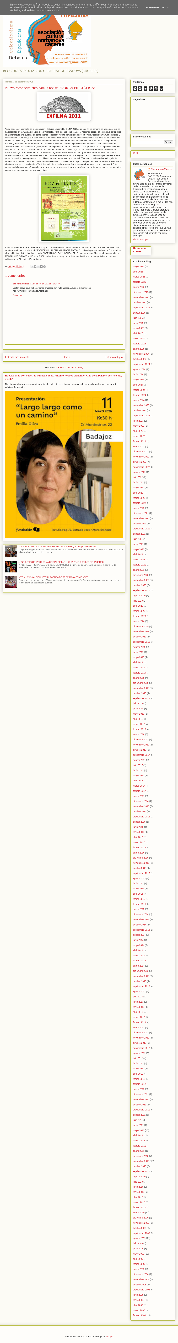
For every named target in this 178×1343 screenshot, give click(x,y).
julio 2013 (138, 996)
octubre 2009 (139, 1228)
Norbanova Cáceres (161, 169)
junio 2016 (138, 827)
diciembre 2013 (141, 971)
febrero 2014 (139, 960)
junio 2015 (138, 883)
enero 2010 (139, 1212)
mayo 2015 (138, 888)
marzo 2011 (139, 1140)
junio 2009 (138, 1248)
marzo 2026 (139, 276)
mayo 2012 (138, 1068)
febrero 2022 (139, 503)
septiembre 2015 (141, 873)
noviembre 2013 (141, 976)
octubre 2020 (139, 585)
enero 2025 (139, 349)
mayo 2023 (138, 425)
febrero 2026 (139, 282)
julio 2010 (138, 1181)
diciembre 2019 (141, 626)
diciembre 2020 (141, 575)
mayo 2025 (138, 328)
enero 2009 (139, 1269)
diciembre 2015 (141, 857)
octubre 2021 (139, 523)
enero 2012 (139, 1089)
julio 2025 (138, 318)
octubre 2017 (139, 750)
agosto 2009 (139, 1238)
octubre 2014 (139, 924)
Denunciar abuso (139, 250)
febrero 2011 (139, 1145)
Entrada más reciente (17, 357)
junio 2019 (138, 652)
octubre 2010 (139, 1166)
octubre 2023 (139, 410)
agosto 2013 (139, 991)
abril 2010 (138, 1197)
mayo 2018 (138, 713)
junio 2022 (138, 482)
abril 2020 (138, 605)
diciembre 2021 (141, 513)
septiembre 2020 (141, 590)
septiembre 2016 (141, 816)
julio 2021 (138, 539)
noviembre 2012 (141, 1037)
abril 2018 (138, 719)
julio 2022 (138, 477)
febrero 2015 (139, 904)
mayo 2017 (138, 775)
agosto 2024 (139, 369)
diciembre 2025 (141, 292)
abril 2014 (138, 950)
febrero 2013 (139, 1022)
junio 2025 (138, 323)
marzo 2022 (139, 498)
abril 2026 (138, 271)
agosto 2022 (139, 472)
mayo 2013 (138, 1007)
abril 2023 (138, 431)
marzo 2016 (139, 842)
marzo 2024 (139, 390)
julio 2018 (138, 703)
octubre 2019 (139, 636)
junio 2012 (138, 1063)
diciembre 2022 (141, 451)
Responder (18, 295)
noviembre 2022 (141, 456)
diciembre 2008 (141, 1274)
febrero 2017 (139, 791)
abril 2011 (138, 1135)
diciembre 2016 (141, 801)
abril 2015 (138, 893)
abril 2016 (138, 837)
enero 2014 (139, 965)
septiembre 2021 (141, 528)
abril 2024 (138, 384)
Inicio (67, 357)
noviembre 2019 (141, 631)
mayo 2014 (138, 945)
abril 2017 (138, 780)
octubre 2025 (139, 302)
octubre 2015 (139, 868)
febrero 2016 (139, 847)
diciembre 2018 (141, 683)
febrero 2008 (139, 1315)
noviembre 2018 (141, 688)
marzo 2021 (139, 559)
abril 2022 (138, 492)
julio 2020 (138, 600)
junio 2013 (138, 1001)
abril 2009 (138, 1259)
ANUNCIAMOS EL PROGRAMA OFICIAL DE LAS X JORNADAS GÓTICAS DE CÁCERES (60, 562)
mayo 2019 (138, 657)
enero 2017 (139, 796)
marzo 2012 (139, 1079)
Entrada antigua (114, 357)
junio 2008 (138, 1295)
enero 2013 (139, 1027)
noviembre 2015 (141, 863)
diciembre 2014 (141, 914)
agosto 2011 (139, 1115)
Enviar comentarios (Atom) (70, 367)
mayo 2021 (138, 549)
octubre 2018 (139, 693)
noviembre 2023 (141, 405)
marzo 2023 (139, 436)
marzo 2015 (139, 899)
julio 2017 (138, 765)
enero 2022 (139, 508)
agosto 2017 (139, 760)
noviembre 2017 (141, 744)
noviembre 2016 (141, 806)
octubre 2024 (139, 359)
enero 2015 (139, 909)
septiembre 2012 (141, 1048)
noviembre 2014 (141, 919)
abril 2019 (138, 662)
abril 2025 (138, 333)
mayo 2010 (138, 1192)
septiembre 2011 (141, 1109)
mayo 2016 (138, 832)
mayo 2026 (138, 266)
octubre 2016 (139, 811)
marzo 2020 (139, 611)
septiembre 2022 (141, 467)
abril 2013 (138, 1012)
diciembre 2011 (141, 1094)
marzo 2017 (139, 785)
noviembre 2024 (141, 354)
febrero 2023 (139, 441)
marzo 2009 (139, 1264)
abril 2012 (138, 1073)
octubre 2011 (139, 1104)
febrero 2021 (139, 564)
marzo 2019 (139, 667)
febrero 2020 (139, 616)
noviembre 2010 (141, 1161)
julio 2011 (138, 1120)
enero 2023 (139, 446)
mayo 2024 (138, 379)
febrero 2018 (139, 729)
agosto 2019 (139, 647)
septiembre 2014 (141, 930)
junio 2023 (138, 420)
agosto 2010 (139, 1176)
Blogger (109, 1336)
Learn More (152, 7)
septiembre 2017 (141, 755)
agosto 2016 (139, 822)
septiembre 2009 (141, 1233)
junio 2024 (138, 374)
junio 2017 (138, 770)
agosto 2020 (139, 595)
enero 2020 (139, 621)
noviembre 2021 (141, 518)
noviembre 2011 (141, 1099)
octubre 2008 (139, 1284)
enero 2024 (139, 400)
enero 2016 (139, 852)
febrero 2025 (139, 343)
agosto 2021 (139, 534)
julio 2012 (138, 1058)
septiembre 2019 (141, 642)
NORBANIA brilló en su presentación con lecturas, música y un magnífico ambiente (57, 546)
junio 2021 (138, 544)
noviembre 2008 (141, 1279)
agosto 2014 (139, 935)
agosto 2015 (139, 878)
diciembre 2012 (141, 1032)
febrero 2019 (139, 672)
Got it (165, 7)
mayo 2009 (138, 1253)
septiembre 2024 (141, 364)
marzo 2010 (139, 1202)
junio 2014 (138, 940)
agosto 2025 (139, 312)
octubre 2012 (139, 1043)
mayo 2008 (138, 1300)
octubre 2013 (139, 981)
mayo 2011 (138, 1130)
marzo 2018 (139, 724)
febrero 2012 (139, 1084)
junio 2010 (138, 1186)
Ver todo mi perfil (141, 239)
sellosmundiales (21, 284)
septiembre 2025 (141, 307)
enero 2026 (139, 287)
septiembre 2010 (141, 1171)
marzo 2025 (139, 338)
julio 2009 (138, 1243)
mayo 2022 (138, 487)
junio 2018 (138, 708)
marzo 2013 (139, 1017)
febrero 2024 (139, 395)
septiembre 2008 (141, 1289)
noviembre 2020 (141, 580)
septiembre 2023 (141, 415)
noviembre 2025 (141, 297)
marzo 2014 (139, 955)
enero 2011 (139, 1151)
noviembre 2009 (141, 1223)
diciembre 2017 (141, 739)
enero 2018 (139, 734)
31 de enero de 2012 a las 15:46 (45, 284)
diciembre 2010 (141, 1156)
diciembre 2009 (141, 1217)
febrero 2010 (139, 1207)
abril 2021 (138, 554)
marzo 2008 (139, 1310)
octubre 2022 (139, 462)
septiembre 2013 (141, 986)
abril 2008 (138, 1305)
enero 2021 (139, 570)
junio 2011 (138, 1125)
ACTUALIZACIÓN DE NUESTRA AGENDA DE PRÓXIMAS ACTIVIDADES (53, 577)
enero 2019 (139, 678)
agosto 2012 (139, 1053)
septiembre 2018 (141, 698)
